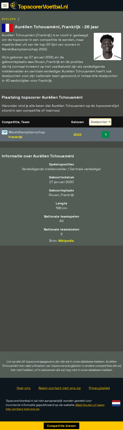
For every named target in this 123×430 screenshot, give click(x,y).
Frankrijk (15, 137)
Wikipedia (66, 241)
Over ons (24, 388)
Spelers (9, 19)
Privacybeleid (99, 388)
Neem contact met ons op (60, 388)
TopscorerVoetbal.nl (43, 6)
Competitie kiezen (61, 426)
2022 (77, 134)
